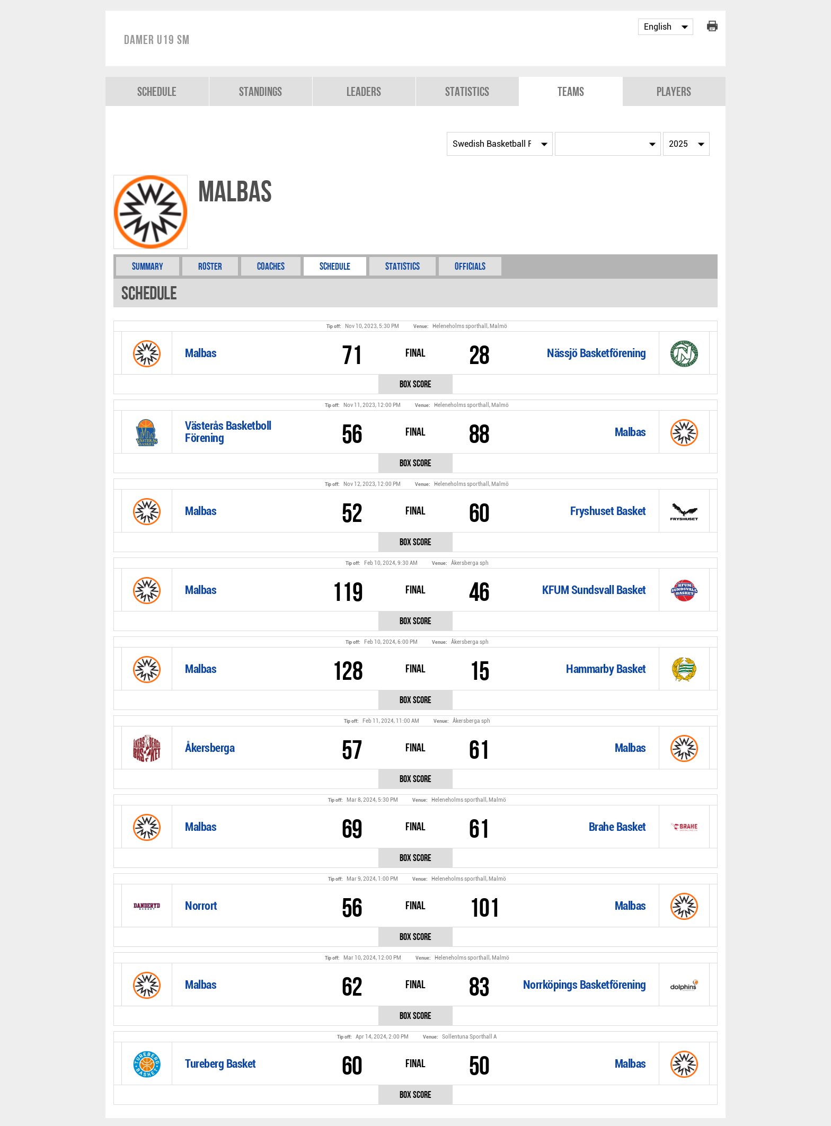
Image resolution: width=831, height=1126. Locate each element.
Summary (147, 266)
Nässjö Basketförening (596, 353)
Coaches (271, 266)
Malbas (200, 353)
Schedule (156, 91)
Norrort (201, 905)
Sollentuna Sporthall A (469, 1036)
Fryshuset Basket (608, 511)
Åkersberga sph (470, 563)
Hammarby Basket (606, 669)
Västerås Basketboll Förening (228, 432)
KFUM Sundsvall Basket (594, 590)
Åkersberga (209, 748)
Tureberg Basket (220, 1063)
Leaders (364, 91)
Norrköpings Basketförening (584, 984)
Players (674, 91)
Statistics (467, 91)
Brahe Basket (617, 827)
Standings (260, 91)
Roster (210, 266)
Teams (571, 91)
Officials (470, 266)
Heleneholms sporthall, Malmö (469, 326)
